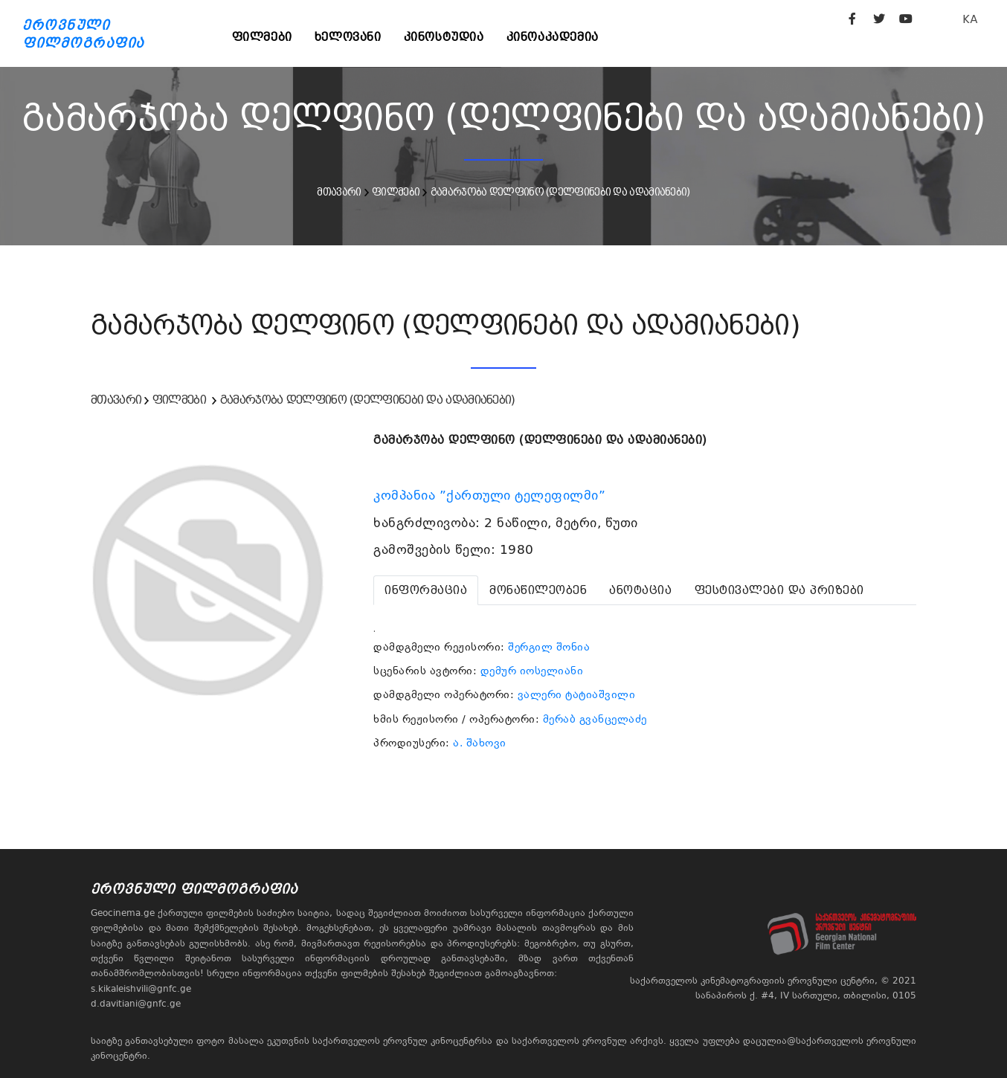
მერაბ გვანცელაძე (595, 719)
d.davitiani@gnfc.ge (136, 1003)
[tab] (425, 590)
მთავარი (339, 192)
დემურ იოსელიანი (532, 671)
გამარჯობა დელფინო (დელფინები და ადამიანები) (560, 192)
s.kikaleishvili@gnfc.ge (141, 989)
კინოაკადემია (552, 37)
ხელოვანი (348, 37)
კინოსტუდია (444, 37)
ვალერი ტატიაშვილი (577, 694)
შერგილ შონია (549, 647)
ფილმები (262, 37)
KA (970, 19)
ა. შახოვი (479, 743)
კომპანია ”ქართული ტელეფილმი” (491, 495)
